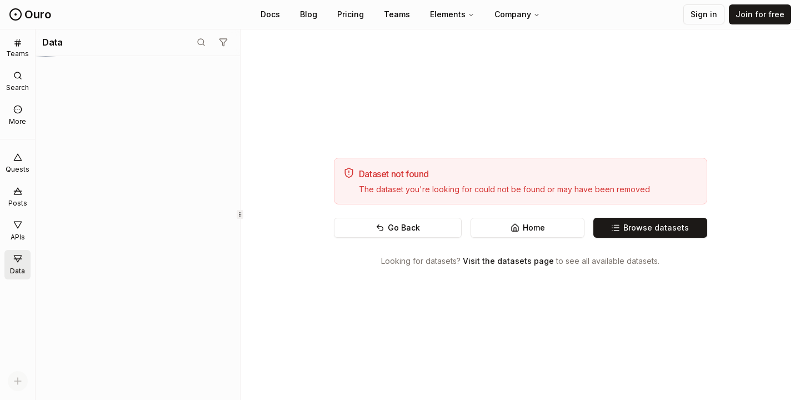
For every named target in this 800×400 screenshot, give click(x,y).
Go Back (398, 227)
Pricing (350, 14)
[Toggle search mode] (201, 42)
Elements (452, 14)
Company (517, 14)
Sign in (704, 14)
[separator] (240, 214)
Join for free (760, 14)
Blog (308, 14)
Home (528, 227)
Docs (270, 14)
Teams (397, 14)
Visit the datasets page (508, 261)
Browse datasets (650, 227)
